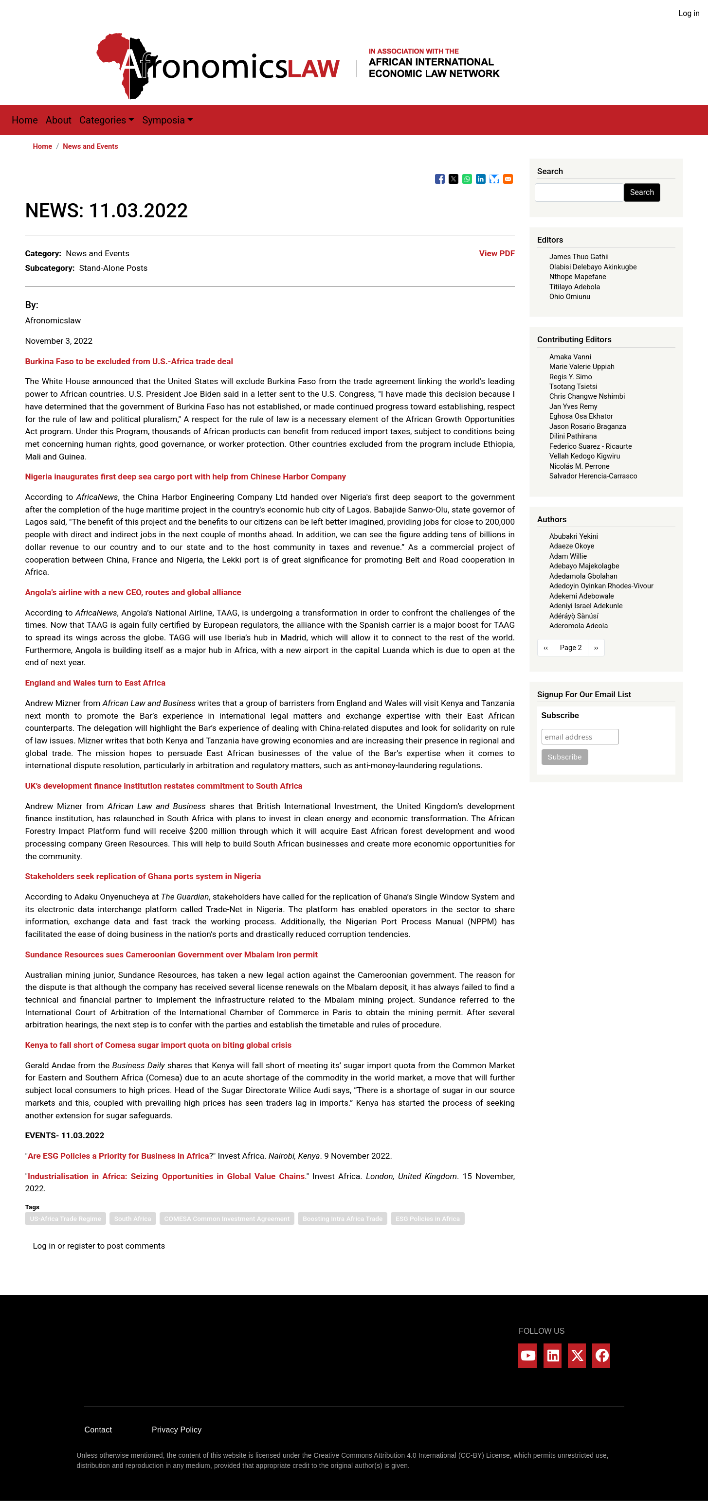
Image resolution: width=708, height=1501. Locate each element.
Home (25, 120)
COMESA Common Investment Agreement (227, 1218)
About (59, 120)
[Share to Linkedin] (481, 179)
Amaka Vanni (570, 357)
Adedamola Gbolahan (583, 576)
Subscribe (560, 715)
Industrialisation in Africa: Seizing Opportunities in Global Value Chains (166, 1176)
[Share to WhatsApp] (467, 179)
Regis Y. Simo (570, 376)
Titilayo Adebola (574, 287)
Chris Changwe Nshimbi (587, 396)
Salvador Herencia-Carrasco (593, 476)
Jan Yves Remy (573, 406)
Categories (102, 120)
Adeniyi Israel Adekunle (586, 605)
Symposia (163, 120)
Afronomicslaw (53, 320)
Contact (98, 1430)
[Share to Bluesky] (494, 179)
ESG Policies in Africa (428, 1218)
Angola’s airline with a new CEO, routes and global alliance (133, 592)
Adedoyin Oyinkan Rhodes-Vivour (601, 586)
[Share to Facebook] (440, 179)
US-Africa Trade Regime (65, 1218)
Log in (689, 13)
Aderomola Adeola (578, 625)
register (81, 1246)
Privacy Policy (176, 1430)
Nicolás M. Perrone (579, 466)
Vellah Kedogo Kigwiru (584, 456)
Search (642, 192)
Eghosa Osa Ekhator (581, 416)
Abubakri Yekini (573, 536)
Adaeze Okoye (571, 546)
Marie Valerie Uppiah (582, 366)
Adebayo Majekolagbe (584, 566)
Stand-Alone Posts (113, 268)
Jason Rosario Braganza (587, 426)
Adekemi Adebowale (581, 596)
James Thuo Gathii (579, 256)
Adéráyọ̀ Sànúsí (574, 616)
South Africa (132, 1218)
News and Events (90, 146)
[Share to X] (453, 179)
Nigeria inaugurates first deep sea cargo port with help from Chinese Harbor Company (185, 476)
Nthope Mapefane (577, 276)
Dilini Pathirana (573, 436)
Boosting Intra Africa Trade (342, 1218)
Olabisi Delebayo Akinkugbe (593, 267)
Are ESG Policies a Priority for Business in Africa (118, 1156)
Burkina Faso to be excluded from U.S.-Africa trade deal (129, 361)
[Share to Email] (508, 179)
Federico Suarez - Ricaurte (590, 446)
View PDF (497, 253)
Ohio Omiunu (569, 296)
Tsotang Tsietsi (573, 386)
